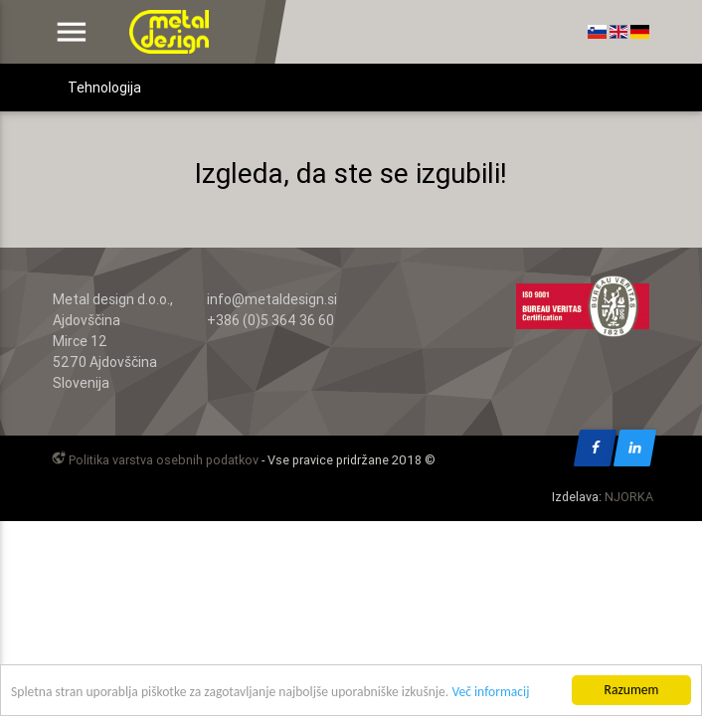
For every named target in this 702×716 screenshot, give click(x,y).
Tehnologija (104, 87)
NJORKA (629, 496)
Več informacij (490, 695)
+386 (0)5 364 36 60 (270, 320)
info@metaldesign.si (272, 299)
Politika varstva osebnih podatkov (154, 459)
